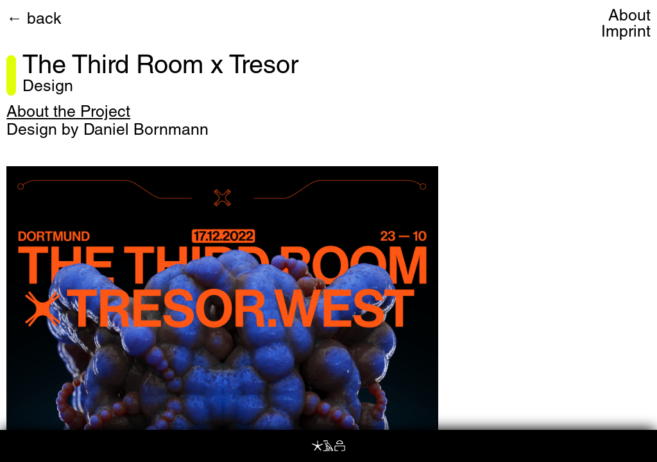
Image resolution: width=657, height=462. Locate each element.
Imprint (626, 33)
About (629, 17)
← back (34, 20)
